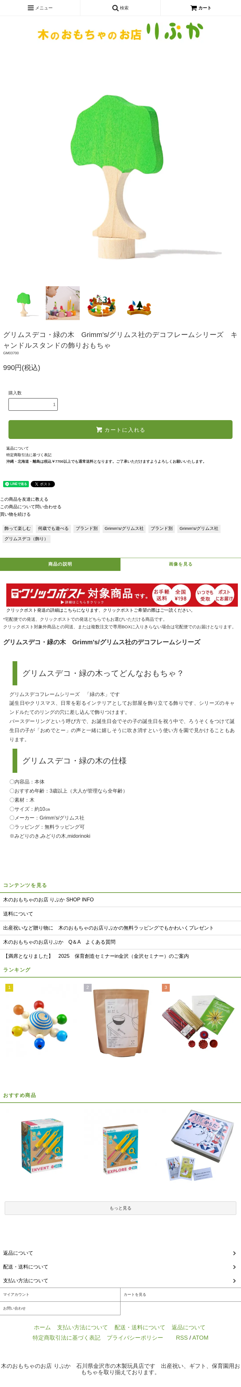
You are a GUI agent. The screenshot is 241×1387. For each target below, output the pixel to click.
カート (201, 7)
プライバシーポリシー (135, 1337)
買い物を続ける (15, 514)
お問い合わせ (14, 1308)
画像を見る (181, 564)
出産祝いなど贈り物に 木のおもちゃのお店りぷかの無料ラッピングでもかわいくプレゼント (108, 928)
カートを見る (135, 1294)
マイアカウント (16, 1294)
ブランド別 (87, 528)
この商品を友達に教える (24, 499)
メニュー (40, 7)
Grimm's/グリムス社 (124, 528)
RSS (182, 1337)
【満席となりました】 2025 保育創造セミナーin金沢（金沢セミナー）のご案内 (96, 956)
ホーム (42, 1327)
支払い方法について (82, 1327)
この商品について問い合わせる (31, 506)
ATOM (200, 1337)
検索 (120, 7)
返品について (17, 448)
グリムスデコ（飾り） (26, 538)
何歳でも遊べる (53, 528)
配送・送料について (140, 1327)
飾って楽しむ (17, 528)
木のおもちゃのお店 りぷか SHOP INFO (48, 899)
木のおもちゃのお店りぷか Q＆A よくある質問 (59, 942)
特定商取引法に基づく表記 (28, 455)
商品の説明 (60, 564)
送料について (18, 913)
